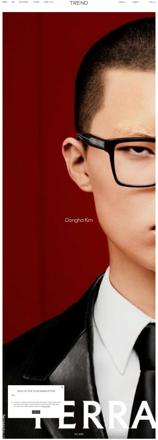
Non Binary (23, 2)
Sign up (36, 412)
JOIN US (152, 2)
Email (13, 395)
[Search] (138, 2)
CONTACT (122, 2)
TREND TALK (48, 2)
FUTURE (36, 2)
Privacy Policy (45, 406)
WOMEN (5, 2)
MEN (13, 2)
